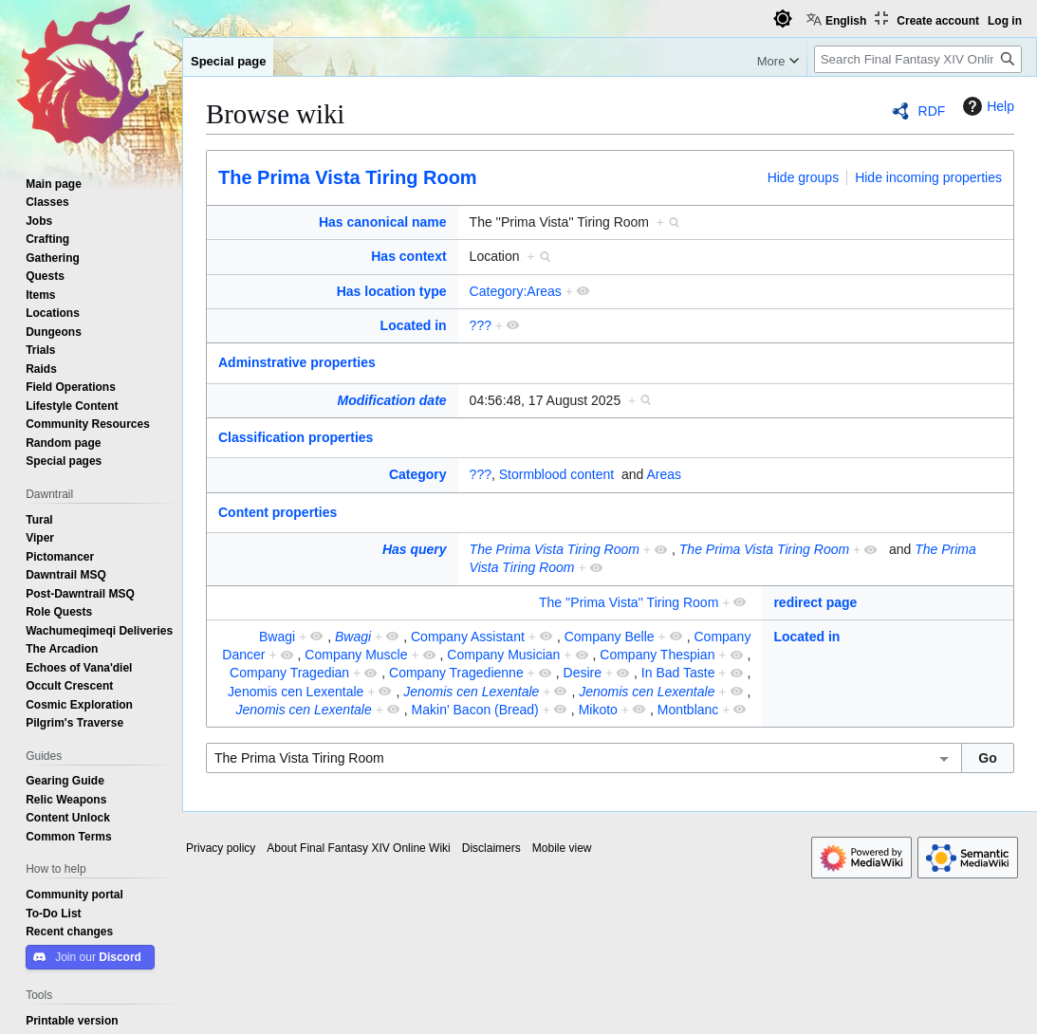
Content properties (277, 512)
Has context (408, 256)
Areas (663, 474)
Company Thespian (657, 654)
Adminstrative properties (297, 362)
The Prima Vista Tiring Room (347, 177)
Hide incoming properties (928, 177)
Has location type (392, 291)
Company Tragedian (289, 672)
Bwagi (277, 636)
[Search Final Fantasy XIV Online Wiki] (918, 59)
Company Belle (610, 636)
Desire (583, 672)
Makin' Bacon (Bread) (475, 709)
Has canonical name (383, 222)
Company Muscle (356, 654)
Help (986, 106)
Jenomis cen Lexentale (295, 691)
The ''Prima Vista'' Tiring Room (628, 602)
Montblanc (688, 709)
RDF (932, 111)
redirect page (815, 602)
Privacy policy (220, 848)
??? (480, 325)
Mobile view (562, 848)
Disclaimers (491, 848)
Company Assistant (468, 636)
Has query (414, 549)
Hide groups (804, 177)
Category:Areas (516, 291)
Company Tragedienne (456, 672)
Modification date (391, 400)
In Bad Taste (678, 672)
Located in (413, 325)
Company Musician (503, 654)
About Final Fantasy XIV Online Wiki (358, 848)
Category (418, 474)
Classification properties (295, 437)
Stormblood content (556, 474)
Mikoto (598, 709)
